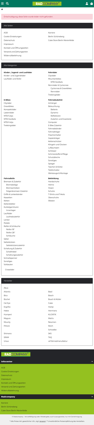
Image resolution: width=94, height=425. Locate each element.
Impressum (9, 44)
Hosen (51, 188)
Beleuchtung (53, 106)
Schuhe (51, 191)
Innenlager (11, 210)
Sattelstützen (9, 242)
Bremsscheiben (13, 188)
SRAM (6, 337)
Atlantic (7, 292)
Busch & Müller (54, 299)
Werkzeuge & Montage (58, 173)
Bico (6, 295)
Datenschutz (9, 40)
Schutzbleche (54, 157)
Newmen (52, 322)
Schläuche (10, 236)
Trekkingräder (54, 95)
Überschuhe (53, 197)
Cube (50, 303)
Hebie (6, 311)
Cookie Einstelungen (13, 36)
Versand (42, 421)
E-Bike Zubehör (55, 125)
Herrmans (52, 311)
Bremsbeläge (12, 185)
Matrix (51, 318)
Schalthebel (11, 252)
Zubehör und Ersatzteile (61, 119)
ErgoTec (7, 307)
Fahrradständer (54, 129)
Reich (50, 326)
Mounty (7, 322)
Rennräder (55, 91)
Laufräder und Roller (12, 79)
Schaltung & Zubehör (13, 248)
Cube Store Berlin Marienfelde (61, 40)
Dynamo (54, 113)
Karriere (51, 33)
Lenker (7, 220)
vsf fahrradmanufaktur (57, 341)
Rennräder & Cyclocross (58, 85)
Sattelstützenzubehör (15, 245)
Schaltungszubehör (14, 255)
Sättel (6, 239)
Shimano (8, 333)
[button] (87, 4)
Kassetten (8, 197)
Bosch (50, 295)
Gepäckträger (54, 138)
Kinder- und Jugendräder (15, 76)
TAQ (50, 337)
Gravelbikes (9, 106)
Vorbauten (8, 264)
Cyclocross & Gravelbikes (61, 88)
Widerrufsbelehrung (12, 55)
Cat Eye (7, 303)
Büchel (7, 299)
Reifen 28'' (10, 233)
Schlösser (52, 151)
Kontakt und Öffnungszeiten (16, 48)
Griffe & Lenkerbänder (13, 194)
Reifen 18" (10, 229)
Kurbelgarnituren (11, 207)
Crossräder (9, 270)
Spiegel (51, 164)
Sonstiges (52, 160)
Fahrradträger (54, 132)
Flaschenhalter (54, 135)
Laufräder (8, 213)
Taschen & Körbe (55, 167)
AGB (6, 33)
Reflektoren (56, 116)
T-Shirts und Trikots (56, 194)
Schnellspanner (10, 258)
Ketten (7, 201)
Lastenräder (9, 113)
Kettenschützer (54, 141)
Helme (51, 185)
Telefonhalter (53, 170)
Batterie (54, 109)
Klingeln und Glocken (57, 144)
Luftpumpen (53, 148)
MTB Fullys (8, 116)
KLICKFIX (52, 314)
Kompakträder (10, 109)
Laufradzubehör (13, 217)
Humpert (8, 314)
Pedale (7, 223)
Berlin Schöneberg (56, 36)
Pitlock (7, 326)
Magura (7, 318)
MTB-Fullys (8, 122)
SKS (50, 333)
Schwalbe (52, 330)
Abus (6, 288)
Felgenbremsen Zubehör (17, 191)
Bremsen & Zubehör (12, 181)
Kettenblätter (9, 204)
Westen (51, 201)
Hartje (50, 307)
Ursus (6, 341)
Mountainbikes (54, 79)
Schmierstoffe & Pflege (58, 154)
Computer (52, 122)
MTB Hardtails (57, 82)
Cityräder (52, 76)
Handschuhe (53, 181)
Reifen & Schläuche (12, 226)
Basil (50, 292)
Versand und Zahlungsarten (16, 52)
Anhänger (52, 103)
